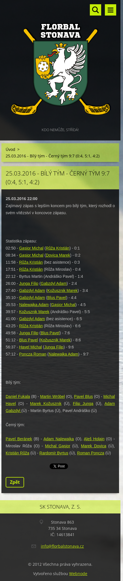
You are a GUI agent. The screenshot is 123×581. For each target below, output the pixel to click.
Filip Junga (83, 403)
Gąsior (64, 446)
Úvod (10, 149)
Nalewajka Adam (33, 304)
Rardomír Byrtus (53, 453)
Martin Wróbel (52, 396)
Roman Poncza (90, 453)
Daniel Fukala (18, 396)
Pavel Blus (83, 396)
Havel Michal (30, 347)
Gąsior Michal (31, 248)
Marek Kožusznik (46, 403)
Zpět (15, 482)
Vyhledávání (95, 10)
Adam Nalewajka (58, 439)
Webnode (78, 573)
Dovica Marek (58, 255)
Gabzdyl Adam (54, 283)
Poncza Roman (32, 354)
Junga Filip (28, 283)
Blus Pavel (56, 297)
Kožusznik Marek (62, 290)
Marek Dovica (93, 446)
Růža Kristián (57, 248)
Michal (52, 446)
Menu (110, 10)
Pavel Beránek (19, 439)
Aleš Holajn (94, 439)
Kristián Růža (17, 453)
